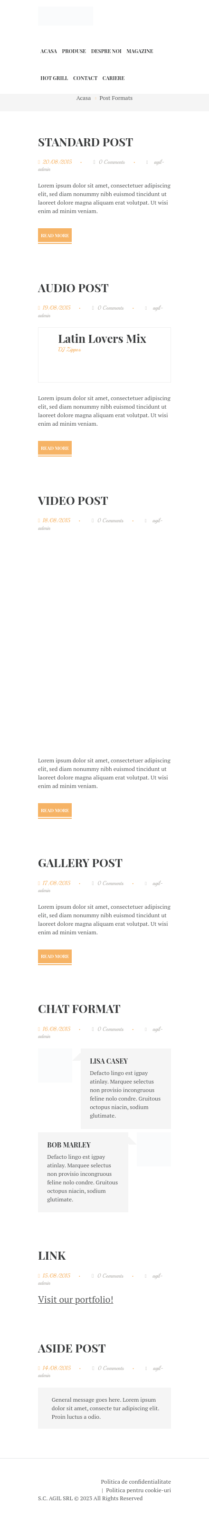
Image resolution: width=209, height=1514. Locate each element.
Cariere (113, 78)
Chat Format (79, 1008)
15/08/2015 (56, 1275)
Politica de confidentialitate (136, 1481)
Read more (55, 235)
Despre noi (106, 51)
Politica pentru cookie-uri (138, 1490)
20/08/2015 (57, 162)
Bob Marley (69, 1144)
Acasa (48, 51)
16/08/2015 (56, 1029)
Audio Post (73, 287)
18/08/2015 (56, 520)
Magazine (139, 51)
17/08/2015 (56, 883)
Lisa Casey (109, 1061)
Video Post (73, 500)
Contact (85, 78)
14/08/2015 (57, 1368)
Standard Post (85, 141)
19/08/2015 (57, 308)
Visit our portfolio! (75, 1299)
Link (52, 1255)
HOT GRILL (54, 78)
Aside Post (72, 1347)
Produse (74, 51)
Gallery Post (80, 862)
